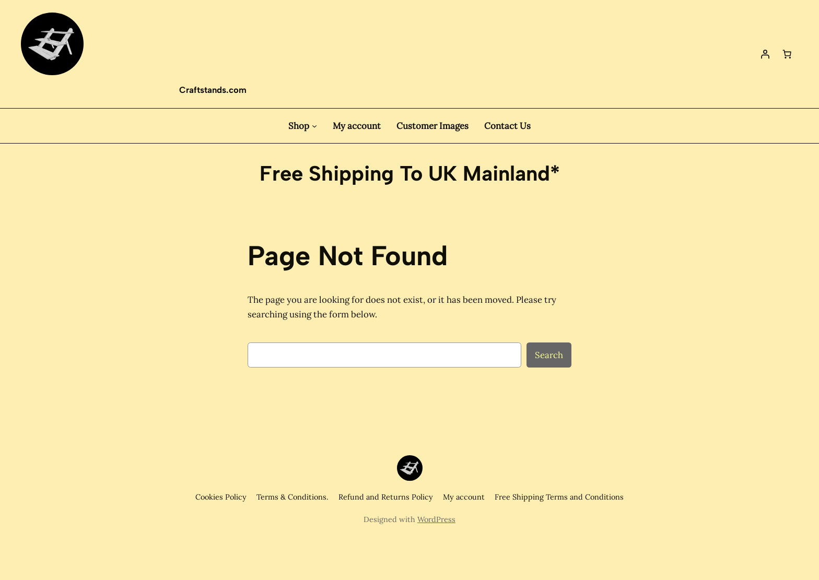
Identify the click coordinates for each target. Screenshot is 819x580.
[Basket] (787, 54)
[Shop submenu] (314, 125)
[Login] (765, 54)
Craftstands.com (213, 90)
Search (549, 355)
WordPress (436, 519)
